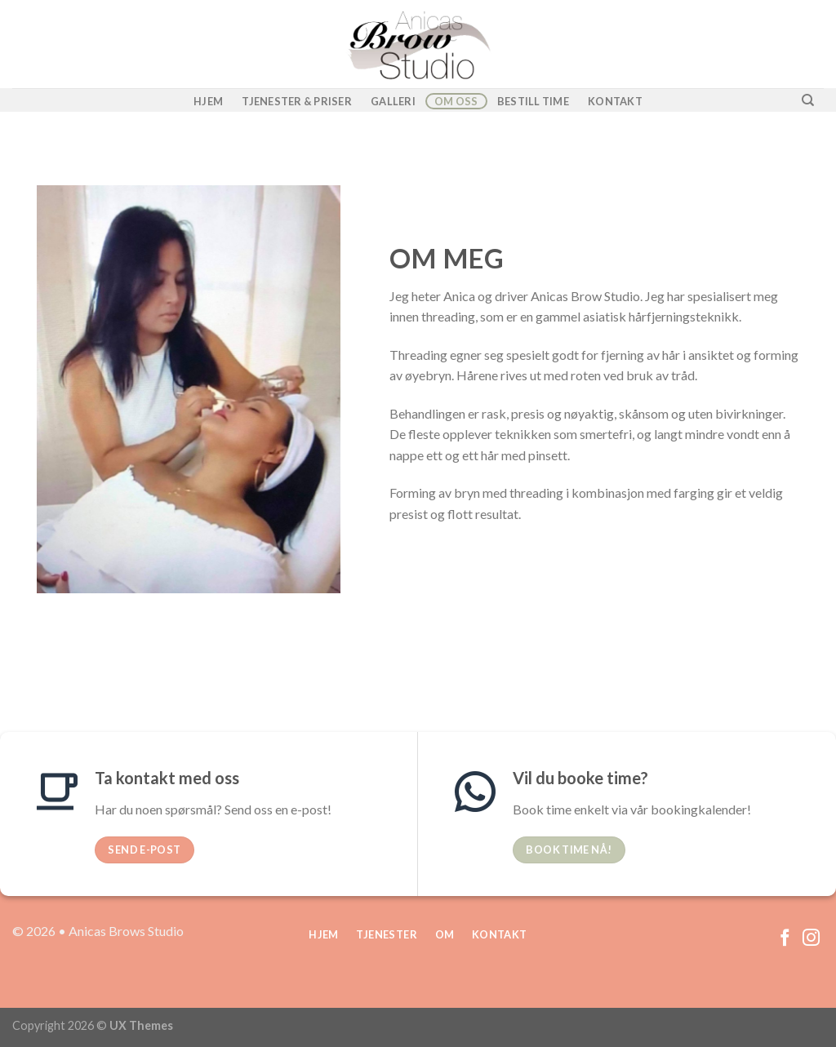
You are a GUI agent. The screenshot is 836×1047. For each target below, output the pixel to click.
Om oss (456, 101)
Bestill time (533, 101)
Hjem (208, 101)
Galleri (393, 101)
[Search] (808, 100)
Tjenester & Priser (297, 101)
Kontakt (615, 101)
